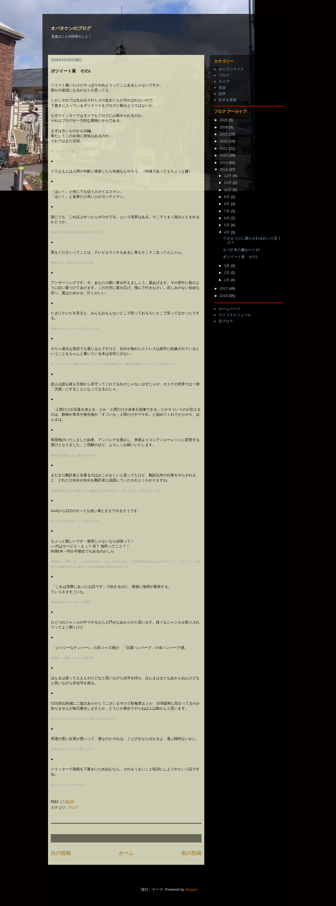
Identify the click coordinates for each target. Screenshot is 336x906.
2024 (224, 127)
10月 (228, 190)
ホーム (126, 853)
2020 (224, 155)
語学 (222, 94)
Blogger (191, 889)
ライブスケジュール (235, 315)
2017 (224, 288)
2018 (224, 169)
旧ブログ (226, 321)
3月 (227, 266)
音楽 (222, 88)
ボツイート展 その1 (240, 257)
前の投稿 (191, 853)
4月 (227, 232)
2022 (224, 141)
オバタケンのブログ (71, 28)
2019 (224, 162)
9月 (227, 197)
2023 (224, 134)
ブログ (72, 807)
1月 (227, 280)
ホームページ (229, 309)
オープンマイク (231, 69)
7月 (227, 211)
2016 (224, 296)
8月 (227, 204)
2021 (224, 148)
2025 (224, 120)
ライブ (224, 81)
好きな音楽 (228, 100)
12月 (228, 176)
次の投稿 (61, 853)
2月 (227, 273)
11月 (228, 183)
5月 (227, 225)
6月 (227, 218)
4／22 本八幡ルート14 (241, 250)
